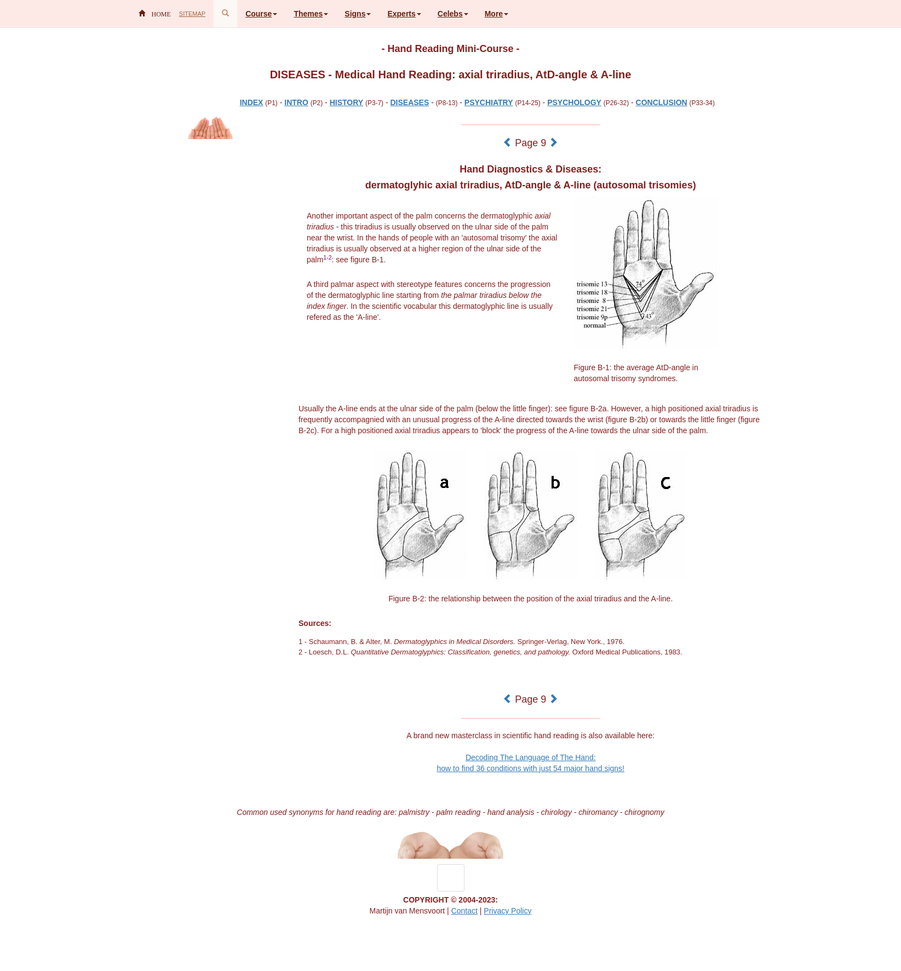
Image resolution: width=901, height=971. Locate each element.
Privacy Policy (507, 910)
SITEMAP (192, 13)
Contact (464, 910)
